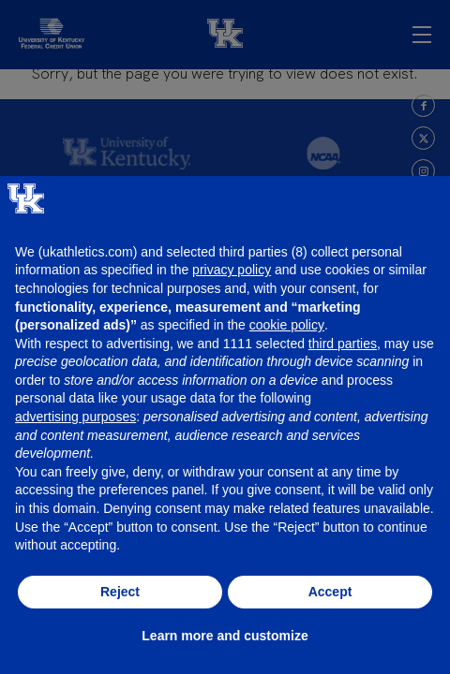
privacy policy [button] (231, 269)
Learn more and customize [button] (225, 635)
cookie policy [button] (286, 324)
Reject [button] (120, 591)
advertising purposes (75, 416)
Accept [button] (330, 591)
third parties (342, 343)
